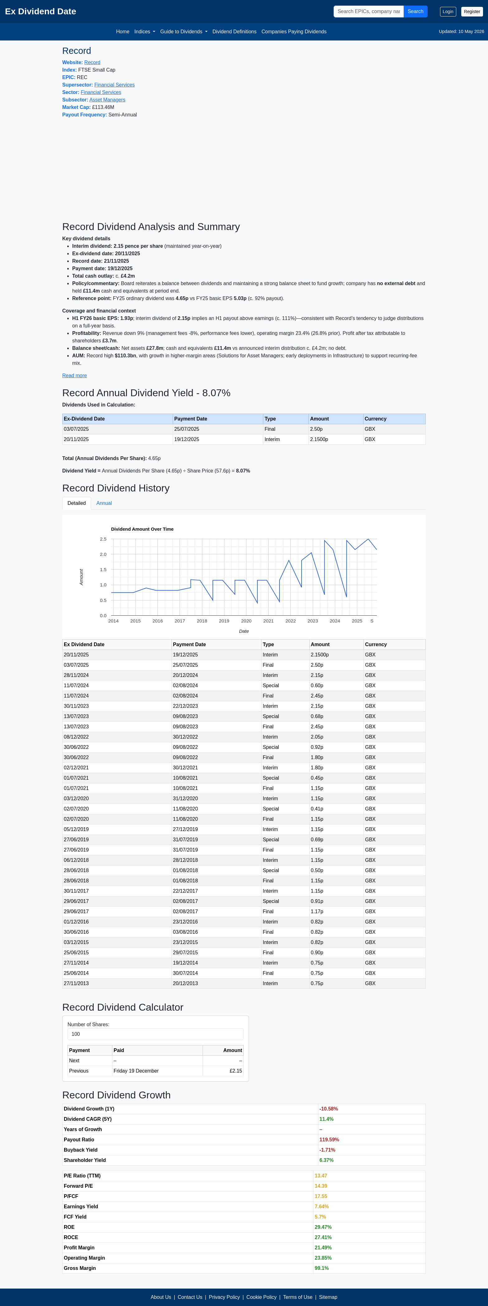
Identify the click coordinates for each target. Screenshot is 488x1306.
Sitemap (328, 1297)
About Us (161, 1297)
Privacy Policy (224, 1297)
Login (448, 11)
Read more (74, 375)
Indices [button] (143, 31)
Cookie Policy (261, 1297)
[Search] (369, 11)
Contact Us (190, 1297)
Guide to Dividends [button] (182, 31)
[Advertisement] (244, 169)
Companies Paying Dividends (293, 31)
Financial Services (114, 84)
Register (472, 11)
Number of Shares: (88, 1024)
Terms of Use (297, 1297)
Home (122, 31)
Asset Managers (107, 99)
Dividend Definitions (234, 31)
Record (92, 62)
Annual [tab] (104, 503)
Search (416, 11)
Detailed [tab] (77, 503)
